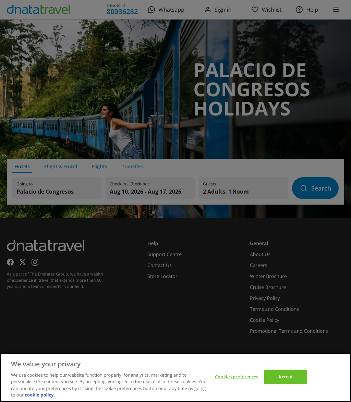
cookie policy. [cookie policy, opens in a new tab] (40, 395)
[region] (175, 377)
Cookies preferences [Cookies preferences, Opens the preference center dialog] (236, 377)
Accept (285, 377)
